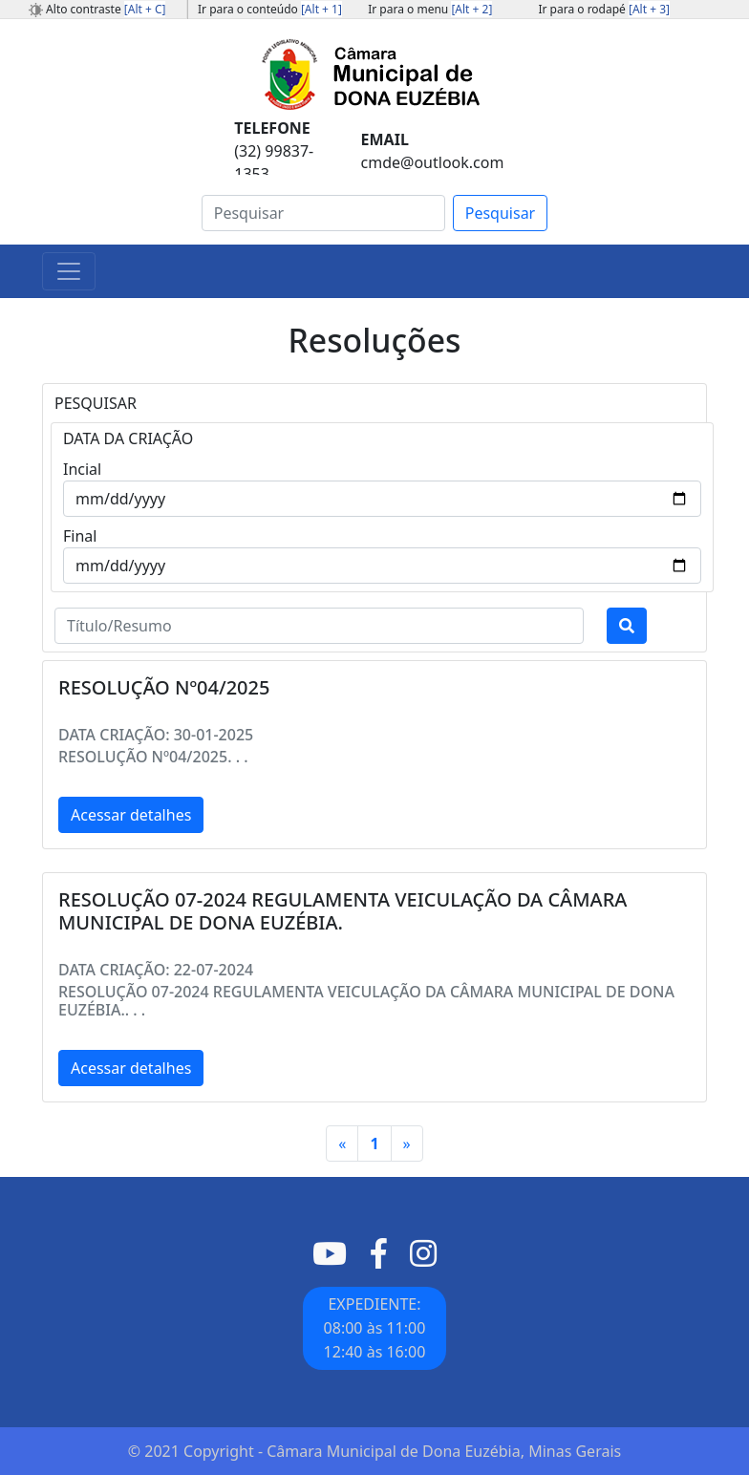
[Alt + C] (145, 9)
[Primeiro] (342, 1143)
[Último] (407, 1143)
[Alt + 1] (321, 9)
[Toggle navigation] (69, 271)
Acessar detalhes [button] (131, 814)
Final (79, 535)
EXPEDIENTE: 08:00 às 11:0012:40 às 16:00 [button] (375, 1327)
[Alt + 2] (471, 9)
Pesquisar (500, 213)
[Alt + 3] (649, 9)
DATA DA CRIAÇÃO (128, 438)
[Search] (323, 213)
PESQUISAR (95, 403)
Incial (82, 469)
